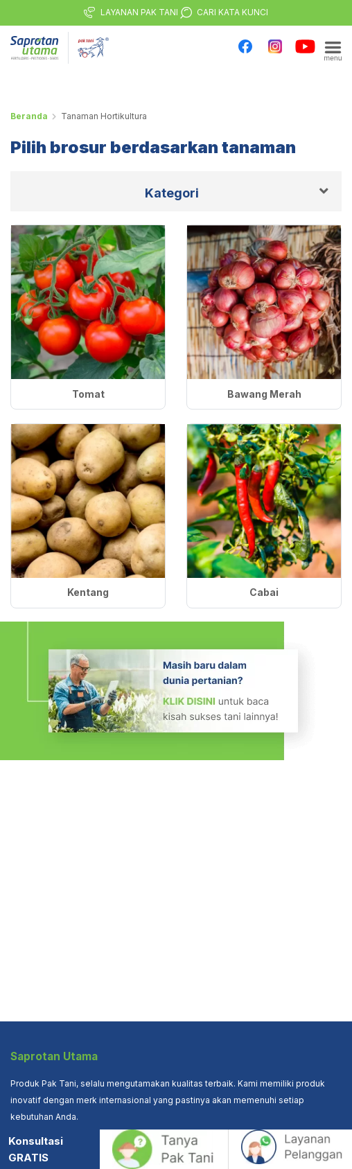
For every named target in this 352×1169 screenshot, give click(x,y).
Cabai (264, 592)
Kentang (88, 592)
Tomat (88, 394)
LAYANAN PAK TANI (139, 12)
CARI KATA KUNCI (232, 12)
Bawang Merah (264, 394)
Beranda (29, 116)
